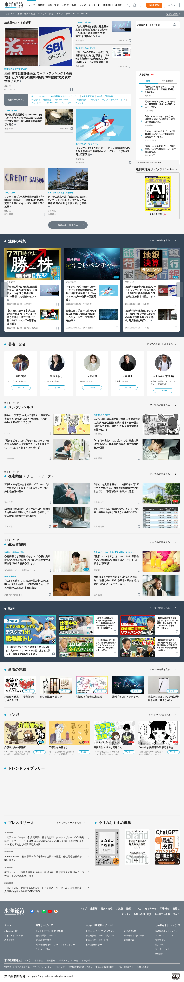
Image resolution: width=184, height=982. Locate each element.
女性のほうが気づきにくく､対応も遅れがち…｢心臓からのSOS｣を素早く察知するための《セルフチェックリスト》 (116, 580)
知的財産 (60, 967)
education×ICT (11, 931)
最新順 (41, 5)
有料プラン (160, 940)
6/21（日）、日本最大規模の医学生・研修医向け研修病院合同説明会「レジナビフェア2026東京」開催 (44, 874)
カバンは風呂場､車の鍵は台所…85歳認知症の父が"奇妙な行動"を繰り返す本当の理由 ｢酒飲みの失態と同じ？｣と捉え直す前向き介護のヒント (117, 424)
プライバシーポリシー (43, 967)
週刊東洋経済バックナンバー (155, 169)
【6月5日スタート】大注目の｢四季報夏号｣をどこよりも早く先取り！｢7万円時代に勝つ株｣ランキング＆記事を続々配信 (22, 317)
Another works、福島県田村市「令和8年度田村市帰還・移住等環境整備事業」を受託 (43, 858)
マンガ (82, 5)
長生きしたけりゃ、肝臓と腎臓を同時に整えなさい (163, 698)
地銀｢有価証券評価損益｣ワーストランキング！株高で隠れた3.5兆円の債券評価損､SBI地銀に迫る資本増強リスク (38, 77)
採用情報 (51, 960)
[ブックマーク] (71, 89)
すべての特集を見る (160, 240)
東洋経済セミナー (94, 944)
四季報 (106, 5)
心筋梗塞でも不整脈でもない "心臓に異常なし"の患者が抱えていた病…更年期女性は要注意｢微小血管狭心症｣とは (27, 560)
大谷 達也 (128, 376)
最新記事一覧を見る (68, 225)
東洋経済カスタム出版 (134, 935)
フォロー (20, 388)
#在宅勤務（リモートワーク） (65, 96)
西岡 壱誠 (21, 376)
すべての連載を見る (160, 669)
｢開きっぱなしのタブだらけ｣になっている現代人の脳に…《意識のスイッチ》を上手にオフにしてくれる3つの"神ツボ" (26, 444)
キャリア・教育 (46, 14)
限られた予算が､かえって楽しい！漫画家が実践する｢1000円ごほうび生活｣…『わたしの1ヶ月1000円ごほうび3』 (27, 419)
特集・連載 (53, 5)
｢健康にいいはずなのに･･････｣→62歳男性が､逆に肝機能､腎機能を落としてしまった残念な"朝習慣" (116, 560)
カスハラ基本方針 (125, 967)
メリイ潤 (92, 376)
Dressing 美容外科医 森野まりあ (155, 747)
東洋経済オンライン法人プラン (100, 931)
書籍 (117, 5)
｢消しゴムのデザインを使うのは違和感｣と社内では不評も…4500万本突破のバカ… (160, 119)
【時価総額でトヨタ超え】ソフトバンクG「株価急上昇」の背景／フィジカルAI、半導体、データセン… (167, 623)
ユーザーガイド (162, 949)
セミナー (93, 5)
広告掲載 (86, 960)
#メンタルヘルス (39, 96)
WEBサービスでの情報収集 (17, 967)
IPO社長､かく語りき (51, 696)
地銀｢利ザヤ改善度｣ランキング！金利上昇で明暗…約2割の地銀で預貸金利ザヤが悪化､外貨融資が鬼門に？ (140, 315)
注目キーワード (15, 99)
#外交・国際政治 (105, 96)
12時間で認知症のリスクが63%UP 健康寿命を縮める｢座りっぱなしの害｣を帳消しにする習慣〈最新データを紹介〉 (27, 512)
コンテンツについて (164, 935)
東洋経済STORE (43, 940)
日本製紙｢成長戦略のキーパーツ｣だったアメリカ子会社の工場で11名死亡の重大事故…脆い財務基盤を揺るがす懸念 (23, 119)
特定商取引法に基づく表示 (80, 967)
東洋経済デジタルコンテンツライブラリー (55, 944)
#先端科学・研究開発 (41, 99)
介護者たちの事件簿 (15, 747)
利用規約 (159, 953)
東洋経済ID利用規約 (105, 967)
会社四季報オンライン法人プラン (101, 935)
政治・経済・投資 (26, 14)
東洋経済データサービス (97, 940)
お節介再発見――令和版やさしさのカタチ (19, 698)
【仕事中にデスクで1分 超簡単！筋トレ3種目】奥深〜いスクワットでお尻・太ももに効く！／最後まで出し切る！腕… (28, 650)
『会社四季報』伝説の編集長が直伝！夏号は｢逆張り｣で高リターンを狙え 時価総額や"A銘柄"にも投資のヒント (92, 31)
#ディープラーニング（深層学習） (71, 99)
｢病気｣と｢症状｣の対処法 (89, 696)
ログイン (171, 5)
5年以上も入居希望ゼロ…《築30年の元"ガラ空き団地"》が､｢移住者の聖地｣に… (160, 149)
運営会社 (38, 960)
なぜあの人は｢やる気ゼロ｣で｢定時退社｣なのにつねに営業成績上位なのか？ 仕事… (160, 134)
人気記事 (144, 74)
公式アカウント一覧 (68, 960)
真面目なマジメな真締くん (108, 747)
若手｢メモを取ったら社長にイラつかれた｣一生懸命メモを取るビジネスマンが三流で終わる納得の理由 (26, 488)
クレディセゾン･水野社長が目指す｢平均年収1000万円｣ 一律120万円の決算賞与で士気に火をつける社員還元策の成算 (24, 201)
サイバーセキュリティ (14, 935)
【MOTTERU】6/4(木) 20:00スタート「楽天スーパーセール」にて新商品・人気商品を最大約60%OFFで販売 (44, 890)
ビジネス (10, 14)
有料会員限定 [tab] (167, 81)
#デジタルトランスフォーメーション (108, 99)
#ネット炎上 (37, 103)
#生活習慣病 (88, 96)
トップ (31, 5)
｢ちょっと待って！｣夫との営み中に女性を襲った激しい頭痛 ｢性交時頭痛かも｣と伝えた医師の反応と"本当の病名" (26, 584)
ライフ (60, 14)
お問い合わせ (143, 967)
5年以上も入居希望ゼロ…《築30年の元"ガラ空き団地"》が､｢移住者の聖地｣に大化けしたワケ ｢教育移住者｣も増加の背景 (116, 488)
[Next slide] (179, 289)
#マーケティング (76, 103)
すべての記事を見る (160, 405)
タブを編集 (173, 14)
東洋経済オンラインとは (148, 25)
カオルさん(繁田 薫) (163, 376)
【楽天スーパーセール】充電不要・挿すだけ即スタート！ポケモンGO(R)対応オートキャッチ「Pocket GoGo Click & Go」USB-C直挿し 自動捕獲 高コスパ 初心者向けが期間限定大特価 (44, 841)
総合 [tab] (148, 81)
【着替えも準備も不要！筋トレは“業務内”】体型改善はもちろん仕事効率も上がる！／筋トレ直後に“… (106, 623)
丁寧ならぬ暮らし (58, 747)
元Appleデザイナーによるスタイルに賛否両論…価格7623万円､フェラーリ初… (160, 104)
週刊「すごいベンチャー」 (126, 696)
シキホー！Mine (43, 949)
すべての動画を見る (160, 607)
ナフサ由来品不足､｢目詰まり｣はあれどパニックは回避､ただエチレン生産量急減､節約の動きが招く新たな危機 (67, 200)
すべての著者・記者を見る (160, 344)
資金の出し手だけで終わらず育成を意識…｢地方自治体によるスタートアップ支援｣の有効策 (81, 315)
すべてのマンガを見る (160, 714)
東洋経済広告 (130, 931)
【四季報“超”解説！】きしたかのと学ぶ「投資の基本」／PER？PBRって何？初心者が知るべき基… (167, 645)
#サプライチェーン (55, 103)
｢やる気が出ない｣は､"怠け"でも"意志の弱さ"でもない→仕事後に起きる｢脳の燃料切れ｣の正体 (116, 444)
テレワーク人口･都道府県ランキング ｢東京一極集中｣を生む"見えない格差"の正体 (116, 511)
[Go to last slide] (4, 289)
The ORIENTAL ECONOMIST (49, 931)
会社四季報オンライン (46, 935)
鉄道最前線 (9, 940)
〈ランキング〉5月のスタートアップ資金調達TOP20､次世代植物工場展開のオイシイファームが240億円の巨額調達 (103, 151)
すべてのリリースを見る (69, 822)
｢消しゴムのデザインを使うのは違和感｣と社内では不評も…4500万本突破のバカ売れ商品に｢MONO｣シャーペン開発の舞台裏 (92, 57)
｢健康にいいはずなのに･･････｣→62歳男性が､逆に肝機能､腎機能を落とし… (160, 89)
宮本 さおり (56, 376)
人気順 (65, 5)
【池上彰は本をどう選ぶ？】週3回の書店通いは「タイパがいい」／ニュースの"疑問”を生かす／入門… (106, 645)
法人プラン (160, 944)
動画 (74, 5)
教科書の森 (129, 940)
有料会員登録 (154, 5)
